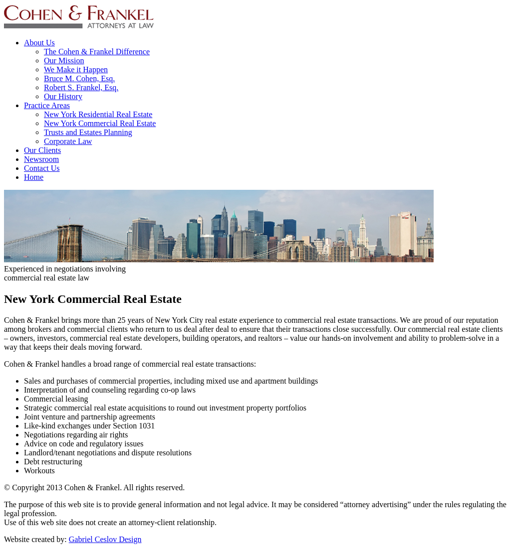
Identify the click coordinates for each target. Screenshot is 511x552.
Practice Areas (47, 105)
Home (33, 177)
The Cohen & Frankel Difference (97, 51)
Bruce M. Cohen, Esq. (79, 78)
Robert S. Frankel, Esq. (81, 87)
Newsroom (41, 159)
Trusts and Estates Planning (88, 132)
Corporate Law (68, 141)
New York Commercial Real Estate (100, 123)
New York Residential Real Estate (98, 114)
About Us (39, 42)
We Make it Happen (76, 69)
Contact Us (42, 168)
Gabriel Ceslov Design (105, 539)
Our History (63, 96)
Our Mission (64, 60)
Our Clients (42, 150)
